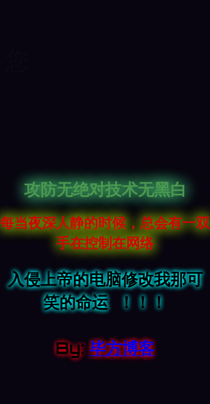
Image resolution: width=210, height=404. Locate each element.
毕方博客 (122, 347)
